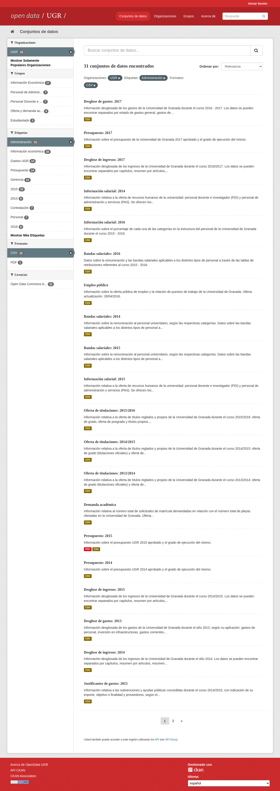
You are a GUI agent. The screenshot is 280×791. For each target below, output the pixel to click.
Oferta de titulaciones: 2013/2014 (109, 473)
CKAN (195, 769)
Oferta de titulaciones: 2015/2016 (109, 410)
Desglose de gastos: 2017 (103, 101)
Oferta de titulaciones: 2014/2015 (109, 442)
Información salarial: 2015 (104, 379)
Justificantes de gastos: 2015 (106, 683)
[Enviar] (264, 16)
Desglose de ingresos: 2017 (104, 160)
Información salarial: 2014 (104, 191)
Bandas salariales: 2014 (102, 316)
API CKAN (17, 770)
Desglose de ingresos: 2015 (104, 589)
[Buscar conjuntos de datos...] (167, 50)
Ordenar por (208, 66)
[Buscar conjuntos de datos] (245, 16)
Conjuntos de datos (133, 16)
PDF (87, 549)
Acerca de (208, 16)
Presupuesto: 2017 (98, 133)
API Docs (171, 739)
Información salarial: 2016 (104, 222)
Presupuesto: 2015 (98, 536)
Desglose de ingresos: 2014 (104, 652)
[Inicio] (12, 31)
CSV (87, 119)
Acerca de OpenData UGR (29, 764)
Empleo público (96, 285)
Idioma (193, 776)
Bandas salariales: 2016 (102, 254)
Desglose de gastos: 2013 (103, 621)
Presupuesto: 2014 (98, 563)
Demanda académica (100, 505)
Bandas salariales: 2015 (102, 348)
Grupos (189, 16)
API (157, 739)
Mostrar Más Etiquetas (28, 235)
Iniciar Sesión (257, 3)
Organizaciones (165, 16)
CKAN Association (23, 776)
